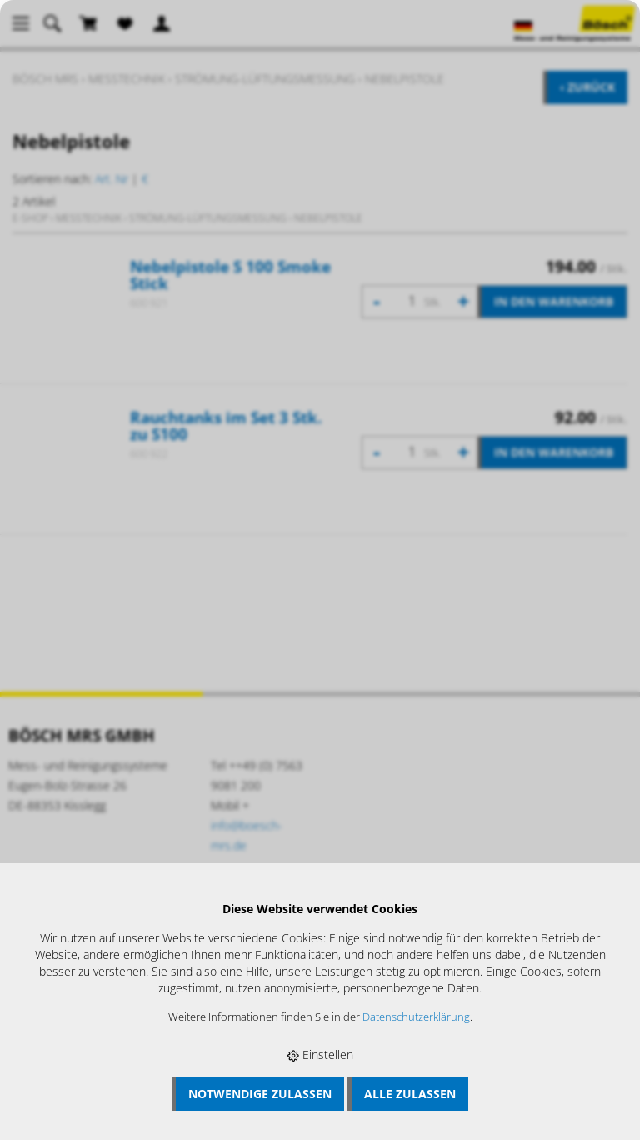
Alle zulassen (410, 1094)
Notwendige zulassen (260, 1094)
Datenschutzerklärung (416, 1017)
